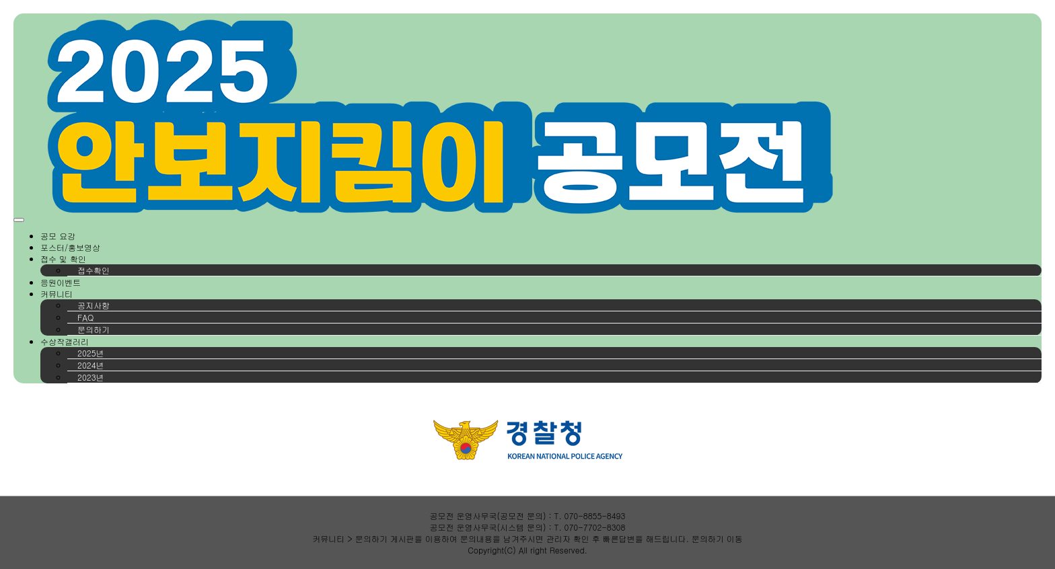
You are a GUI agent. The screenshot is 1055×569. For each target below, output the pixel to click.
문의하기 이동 (717, 538)
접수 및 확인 (63, 258)
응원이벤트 (60, 282)
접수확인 (93, 270)
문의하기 (93, 329)
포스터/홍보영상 (70, 247)
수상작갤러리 (64, 341)
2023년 (90, 377)
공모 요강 (57, 235)
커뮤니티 (56, 293)
